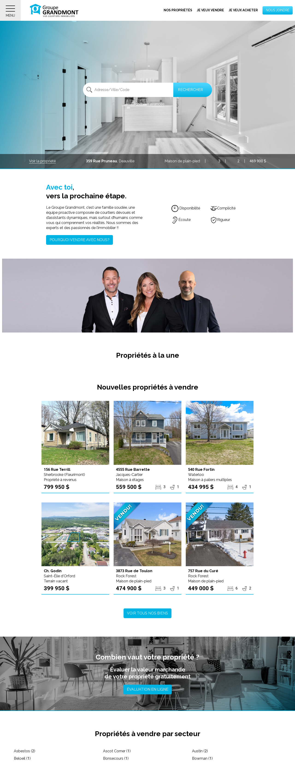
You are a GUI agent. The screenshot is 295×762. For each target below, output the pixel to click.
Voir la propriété (42, 161)
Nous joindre (277, 10)
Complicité (223, 208)
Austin (200, 751)
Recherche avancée (147, 104)
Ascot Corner (117, 751)
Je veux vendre (210, 10)
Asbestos (24, 751)
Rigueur (220, 220)
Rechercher (190, 90)
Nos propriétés (178, 10)
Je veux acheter (243, 10)
